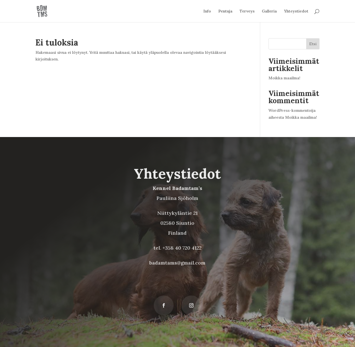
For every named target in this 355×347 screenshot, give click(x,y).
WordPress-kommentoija (292, 110)
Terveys (247, 11)
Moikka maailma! (284, 77)
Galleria (269, 11)
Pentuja (225, 11)
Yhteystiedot (296, 11)
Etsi (312, 43)
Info (207, 11)
